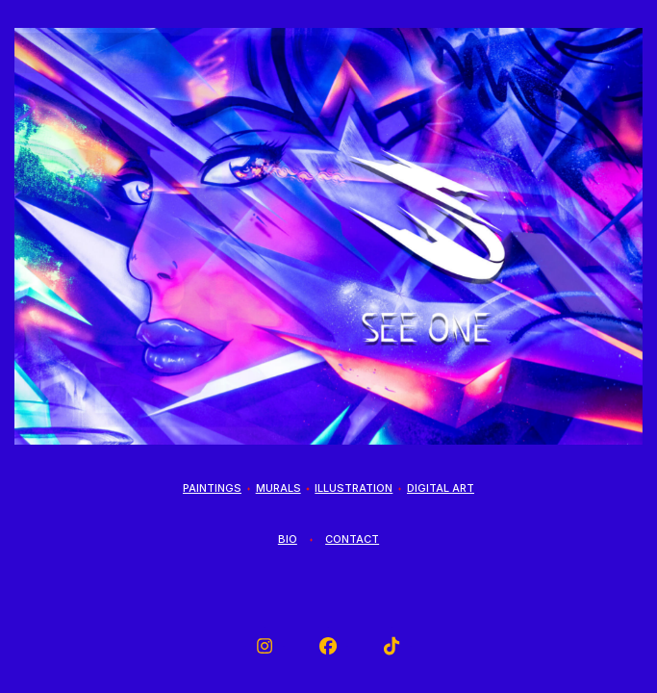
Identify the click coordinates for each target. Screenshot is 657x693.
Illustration (353, 488)
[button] (264, 646)
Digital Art (440, 488)
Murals (278, 488)
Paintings (212, 488)
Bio (287, 539)
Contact (352, 539)
